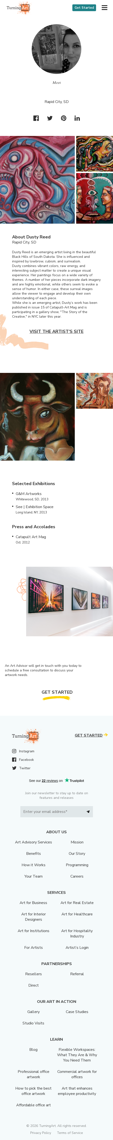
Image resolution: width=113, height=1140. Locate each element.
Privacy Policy (40, 1133)
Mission (77, 842)
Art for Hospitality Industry (77, 933)
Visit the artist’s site (56, 331)
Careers (76, 876)
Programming (77, 865)
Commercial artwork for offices (77, 1074)
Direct (33, 985)
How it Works (33, 865)
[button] (104, 8)
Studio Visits (33, 1023)
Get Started (84, 8)
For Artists (33, 947)
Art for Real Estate (77, 902)
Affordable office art (33, 1105)
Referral (77, 974)
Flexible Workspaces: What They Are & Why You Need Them (77, 1055)
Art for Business (33, 902)
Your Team (33, 876)
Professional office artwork (33, 1074)
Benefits (33, 853)
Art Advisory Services (33, 842)
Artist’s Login (77, 947)
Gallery (33, 1011)
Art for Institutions (33, 931)
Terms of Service (70, 1133)
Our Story (77, 853)
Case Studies (77, 1011)
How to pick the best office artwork (33, 1091)
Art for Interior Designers (33, 917)
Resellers (33, 974)
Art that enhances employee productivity (77, 1091)
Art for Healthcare (77, 914)
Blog (33, 1049)
